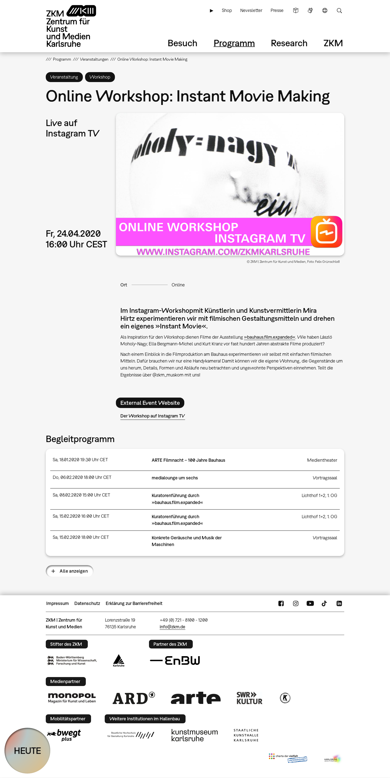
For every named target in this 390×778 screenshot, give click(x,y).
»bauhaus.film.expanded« (269, 337)
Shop (227, 10)
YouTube (310, 603)
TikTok (325, 603)
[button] (230, 184)
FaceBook (281, 603)
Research (289, 43)
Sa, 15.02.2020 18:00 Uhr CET (81, 537)
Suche (339, 10)
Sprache (325, 10)
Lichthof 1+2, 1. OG (319, 495)
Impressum (57, 603)
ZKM (333, 43)
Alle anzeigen (74, 571)
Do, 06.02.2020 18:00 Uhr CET (82, 477)
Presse (277, 10)
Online (178, 284)
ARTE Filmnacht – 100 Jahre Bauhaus (188, 460)
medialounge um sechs (175, 477)
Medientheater (322, 460)
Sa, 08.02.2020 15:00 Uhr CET (81, 495)
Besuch (182, 43)
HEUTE (27, 750)
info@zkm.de (172, 626)
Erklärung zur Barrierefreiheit (134, 603)
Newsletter (251, 10)
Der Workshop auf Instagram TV (152, 415)
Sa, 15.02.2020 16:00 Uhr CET (81, 516)
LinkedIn (339, 603)
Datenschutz (87, 603)
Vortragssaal (325, 477)
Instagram (296, 603)
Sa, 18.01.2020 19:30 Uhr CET (80, 459)
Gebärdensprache (310, 10)
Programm (234, 43)
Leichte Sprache (296, 10)
